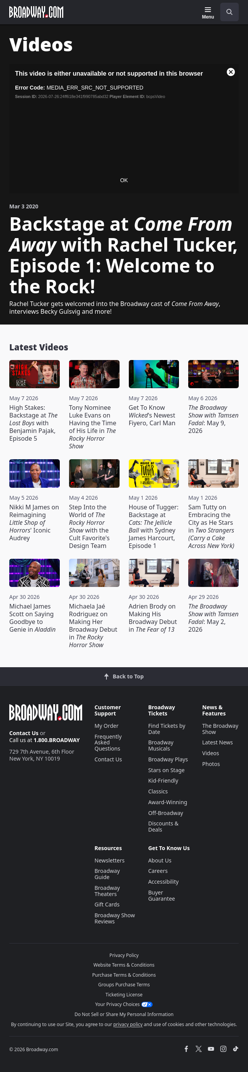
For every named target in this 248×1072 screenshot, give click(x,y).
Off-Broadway (165, 813)
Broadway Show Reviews (114, 918)
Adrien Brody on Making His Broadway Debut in (153, 618)
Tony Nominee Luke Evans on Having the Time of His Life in (92, 426)
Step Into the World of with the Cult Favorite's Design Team (89, 526)
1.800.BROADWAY (57, 740)
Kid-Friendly (163, 780)
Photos (211, 764)
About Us (159, 860)
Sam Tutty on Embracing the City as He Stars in (211, 526)
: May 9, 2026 (213, 419)
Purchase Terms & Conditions (124, 975)
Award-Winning (167, 802)
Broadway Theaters (107, 891)
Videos (210, 753)
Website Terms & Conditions (123, 965)
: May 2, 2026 (213, 618)
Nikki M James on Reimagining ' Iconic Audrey (34, 522)
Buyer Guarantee (161, 895)
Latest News (217, 742)
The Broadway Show (220, 729)
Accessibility (163, 881)
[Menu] (208, 13)
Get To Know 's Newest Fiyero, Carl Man (152, 415)
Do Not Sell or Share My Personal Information (124, 1014)
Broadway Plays (168, 759)
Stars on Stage (166, 770)
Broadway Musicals (161, 745)
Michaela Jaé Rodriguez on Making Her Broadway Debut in (93, 625)
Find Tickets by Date (166, 729)
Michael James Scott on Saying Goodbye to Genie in (32, 618)
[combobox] (226, 12)
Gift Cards (107, 904)
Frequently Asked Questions (107, 742)
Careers (157, 870)
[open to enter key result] (229, 12)
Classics (158, 791)
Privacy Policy (124, 955)
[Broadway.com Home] (36, 12)
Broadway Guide (107, 874)
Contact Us (24, 733)
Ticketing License (124, 994)
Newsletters (109, 860)
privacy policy (128, 1024)
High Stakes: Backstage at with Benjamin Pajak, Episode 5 (33, 423)
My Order (106, 725)
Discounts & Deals (163, 826)
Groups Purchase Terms (124, 984)
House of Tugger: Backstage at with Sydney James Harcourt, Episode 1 (154, 526)
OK (124, 180)
